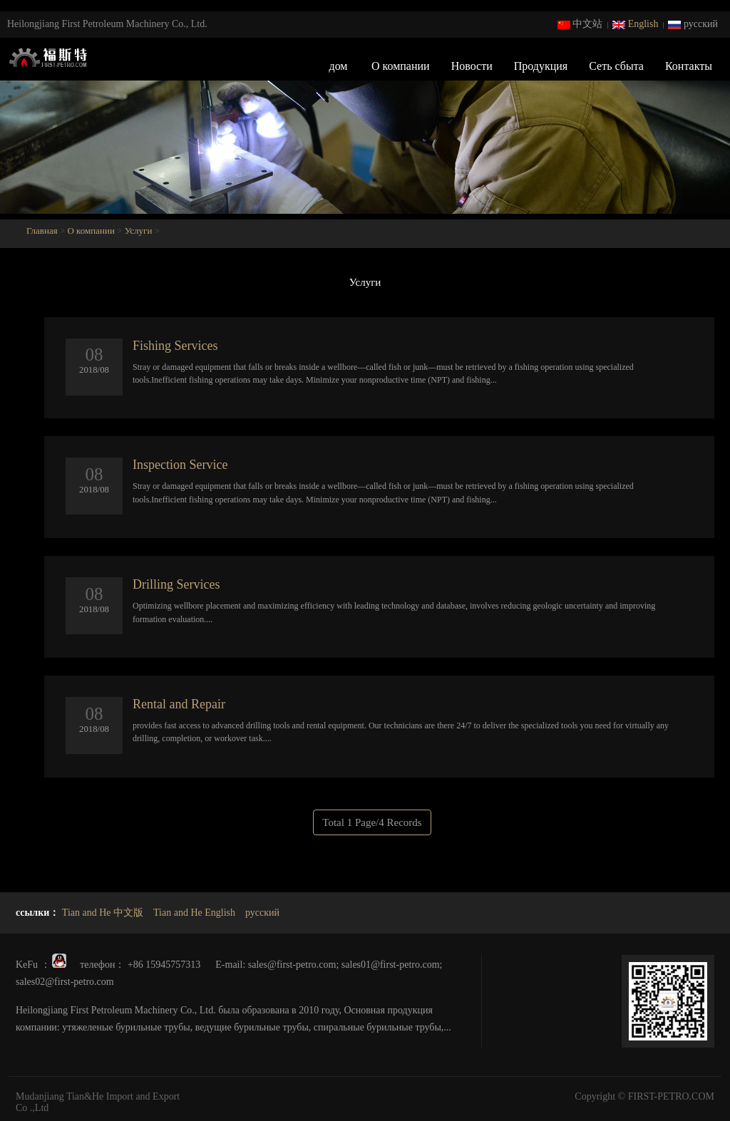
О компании (400, 66)
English (635, 24)
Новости (472, 66)
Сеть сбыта (616, 66)
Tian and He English (194, 912)
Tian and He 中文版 (102, 912)
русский (693, 24)
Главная (43, 230)
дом (338, 66)
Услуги (139, 230)
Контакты (688, 66)
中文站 (580, 24)
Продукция (541, 66)
